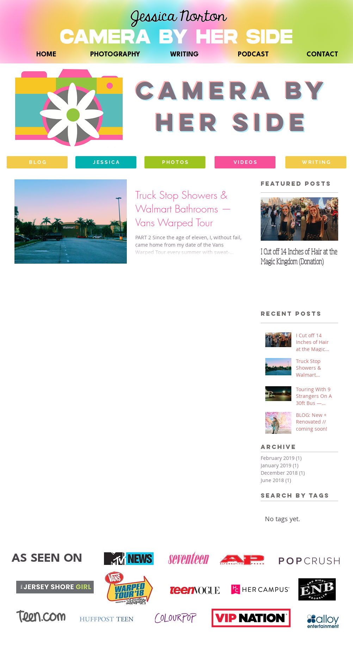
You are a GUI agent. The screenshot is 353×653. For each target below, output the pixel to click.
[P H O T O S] (174, 162)
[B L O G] (37, 162)
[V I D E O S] (245, 162)
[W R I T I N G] (315, 162)
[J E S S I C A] (105, 162)
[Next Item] (327, 219)
